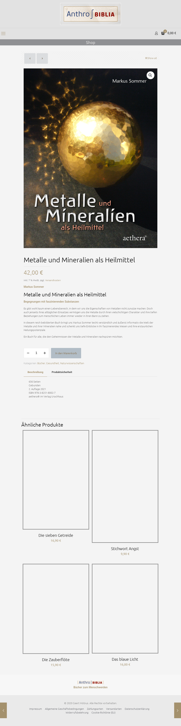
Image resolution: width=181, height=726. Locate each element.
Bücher (41, 363)
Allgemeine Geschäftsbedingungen (64, 709)
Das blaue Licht (125, 659)
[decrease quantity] (28, 353)
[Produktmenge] (36, 353)
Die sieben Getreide (56, 535)
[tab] (35, 372)
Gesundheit (52, 363)
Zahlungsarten (95, 709)
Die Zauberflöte (56, 659)
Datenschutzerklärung (137, 709)
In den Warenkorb (66, 353)
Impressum (35, 709)
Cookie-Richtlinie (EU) (103, 712)
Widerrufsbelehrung (77, 712)
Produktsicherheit (62, 372)
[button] (150, 75)
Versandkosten (53, 280)
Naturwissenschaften (72, 363)
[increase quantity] (44, 353)
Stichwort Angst (125, 548)
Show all (151, 58)
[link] (90, 682)
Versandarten (114, 709)
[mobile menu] (3, 33)
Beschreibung (35, 372)
